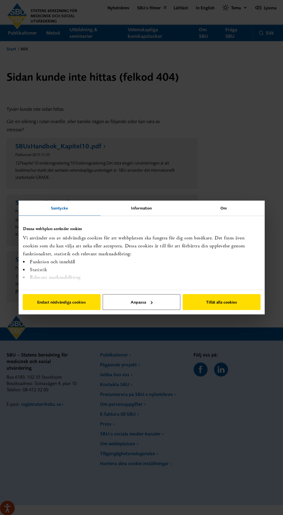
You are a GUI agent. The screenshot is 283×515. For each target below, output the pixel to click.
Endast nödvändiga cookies (61, 302)
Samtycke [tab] (59, 208)
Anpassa (142, 302)
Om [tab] (223, 208)
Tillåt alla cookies (221, 302)
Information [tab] (141, 208)
